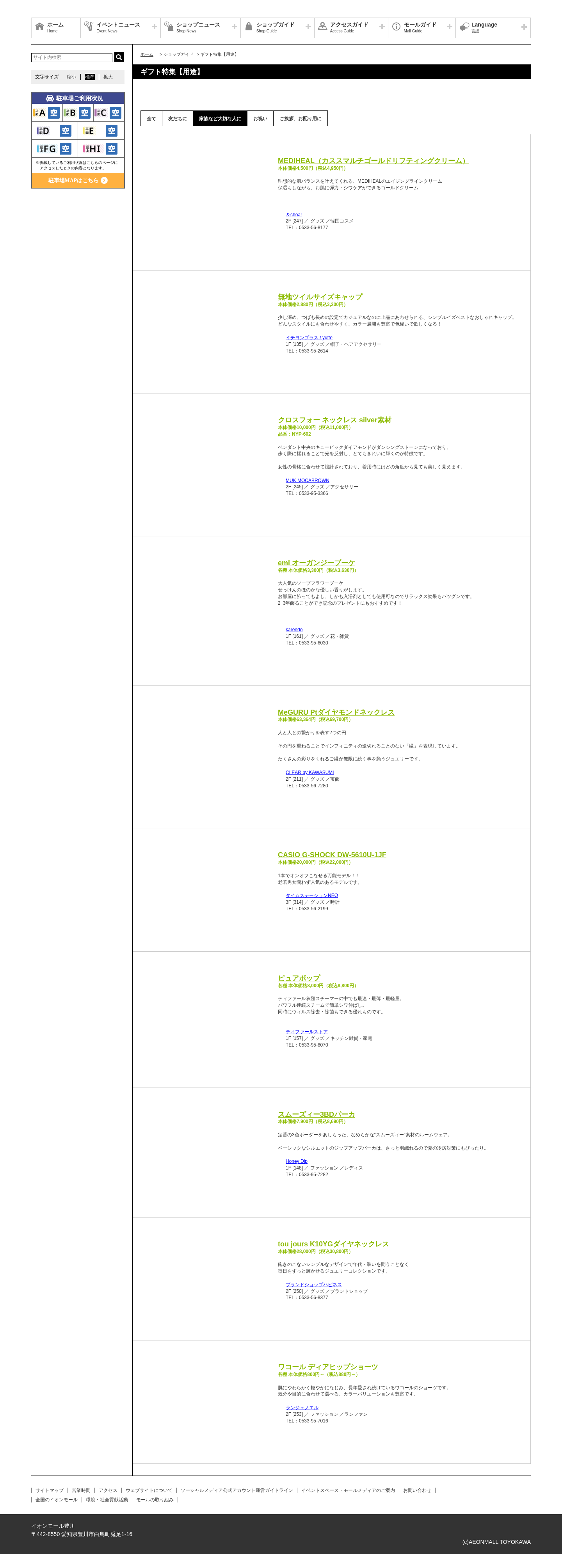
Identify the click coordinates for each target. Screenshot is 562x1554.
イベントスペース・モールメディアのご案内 (348, 1490)
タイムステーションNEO (312, 895)
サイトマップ (50, 1490)
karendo (294, 629)
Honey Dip (297, 1161)
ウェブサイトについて (149, 1490)
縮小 (71, 77)
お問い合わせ (417, 1490)
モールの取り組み (155, 1499)
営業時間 (81, 1490)
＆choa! (294, 214)
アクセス (108, 1490)
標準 (89, 77)
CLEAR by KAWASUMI (310, 772)
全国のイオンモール (57, 1499)
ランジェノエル (302, 1407)
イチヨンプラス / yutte (309, 337)
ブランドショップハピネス (314, 1284)
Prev (154, 157)
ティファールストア (307, 1031)
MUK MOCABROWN (307, 480)
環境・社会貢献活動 (107, 1499)
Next (260, 157)
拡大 (108, 77)
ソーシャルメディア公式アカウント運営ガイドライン (237, 1490)
